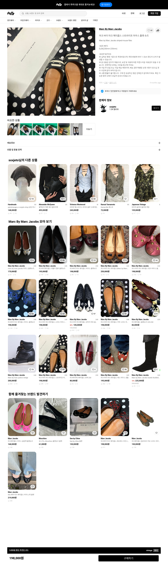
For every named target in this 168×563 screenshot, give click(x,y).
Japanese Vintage (139, 204)
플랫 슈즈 (112, 83)
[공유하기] (158, 30)
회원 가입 (154, 13)
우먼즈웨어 (25, 20)
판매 (132, 13)
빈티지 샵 (84, 20)
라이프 (38, 20)
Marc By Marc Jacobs (110, 29)
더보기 (89, 129)
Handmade (12, 204)
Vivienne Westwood (77, 204)
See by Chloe (75, 438)
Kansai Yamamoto (108, 204)
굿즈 (49, 20)
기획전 (95, 20)
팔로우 (156, 108)
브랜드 (59, 20)
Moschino (43, 438)
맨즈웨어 (11, 20)
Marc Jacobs (13, 438)
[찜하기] (150, 30)
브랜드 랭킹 (72, 20)
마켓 (124, 13)
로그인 (142, 13)
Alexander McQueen (47, 204)
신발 (106, 83)
